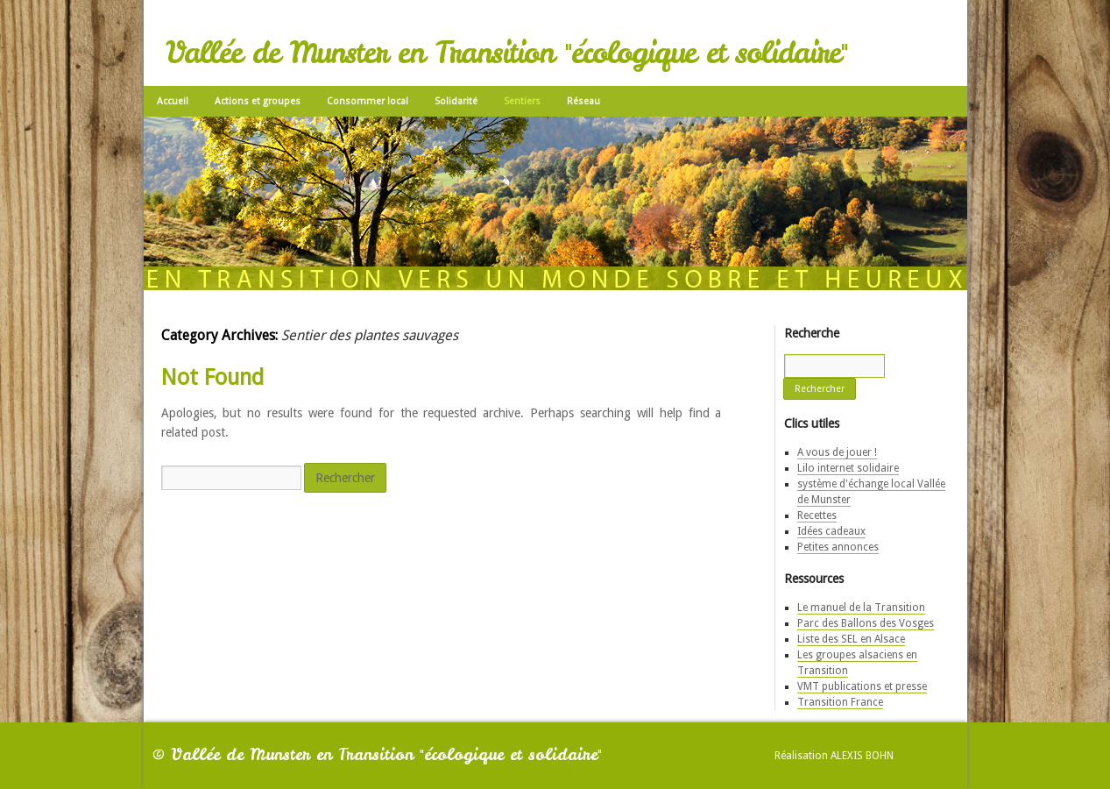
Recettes (817, 515)
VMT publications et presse (862, 686)
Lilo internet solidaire (848, 468)
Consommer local (367, 101)
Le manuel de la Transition (861, 607)
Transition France (840, 702)
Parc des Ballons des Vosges (865, 623)
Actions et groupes (257, 101)
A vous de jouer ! (837, 452)
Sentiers (522, 101)
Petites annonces (838, 547)
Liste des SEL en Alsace (851, 639)
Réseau (583, 101)
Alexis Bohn (862, 756)
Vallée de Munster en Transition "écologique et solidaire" (506, 52)
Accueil (172, 101)
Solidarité (456, 101)
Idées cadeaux (831, 531)
